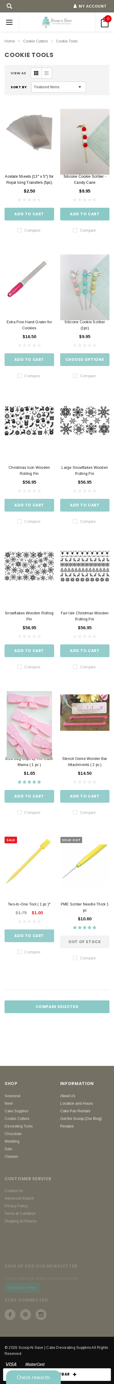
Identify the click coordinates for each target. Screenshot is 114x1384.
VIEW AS (18, 73)
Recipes (67, 1126)
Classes (11, 1156)
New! (9, 1103)
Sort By (19, 87)
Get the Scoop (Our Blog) (81, 1119)
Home (10, 41)
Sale (8, 1149)
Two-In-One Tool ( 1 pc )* (29, 904)
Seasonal (12, 1096)
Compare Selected (57, 1006)
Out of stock (84, 941)
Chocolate (13, 1134)
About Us (67, 1096)
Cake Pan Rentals (75, 1111)
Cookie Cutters (35, 41)
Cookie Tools (67, 41)
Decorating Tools (19, 1126)
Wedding (12, 1141)
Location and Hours (76, 1103)
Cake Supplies (16, 1111)
